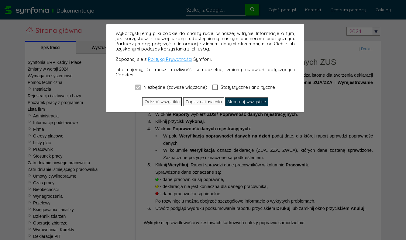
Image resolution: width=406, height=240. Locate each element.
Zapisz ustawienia (203, 101)
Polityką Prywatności (170, 59)
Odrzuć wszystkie (162, 101)
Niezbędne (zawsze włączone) (171, 87)
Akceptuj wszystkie (246, 101)
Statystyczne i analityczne (243, 87)
